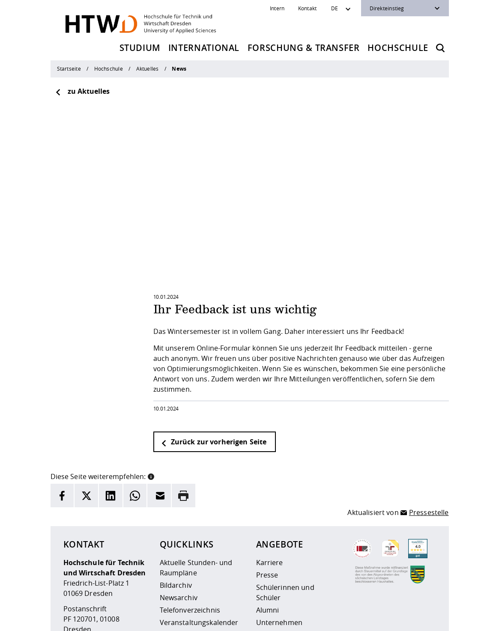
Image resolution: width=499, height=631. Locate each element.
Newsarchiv (178, 516)
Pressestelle (429, 431)
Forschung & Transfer (304, 48)
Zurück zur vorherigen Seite (214, 360)
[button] (151, 394)
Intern (277, 8)
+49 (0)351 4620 (103, 563)
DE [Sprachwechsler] (334, 8)
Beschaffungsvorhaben (294, 553)
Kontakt (307, 8)
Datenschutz (128, 622)
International (204, 48)
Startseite (69, 68)
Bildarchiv (176, 504)
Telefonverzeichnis (190, 528)
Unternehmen (279, 541)
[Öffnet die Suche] (440, 48)
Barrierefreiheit (175, 622)
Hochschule (398, 48)
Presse (267, 493)
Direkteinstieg (387, 8)
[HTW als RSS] (359, 616)
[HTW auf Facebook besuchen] (410, 616)
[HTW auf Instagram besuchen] (376, 616)
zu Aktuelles (82, 91)
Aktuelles (147, 68)
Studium (140, 48)
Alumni (267, 528)
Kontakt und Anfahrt (193, 553)
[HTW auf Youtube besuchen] (427, 616)
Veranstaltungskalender (199, 541)
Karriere (269, 481)
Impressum (87, 622)
